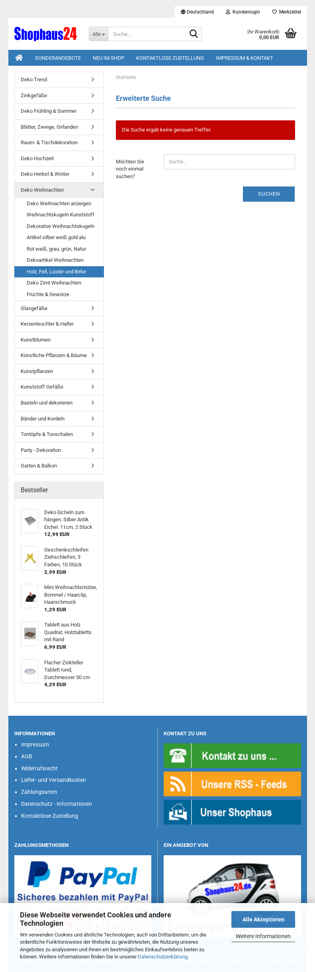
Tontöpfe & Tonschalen (47, 434)
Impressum (35, 744)
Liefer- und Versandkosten (53, 780)
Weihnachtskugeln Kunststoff (60, 215)
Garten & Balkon (39, 466)
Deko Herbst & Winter (45, 174)
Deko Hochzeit (37, 158)
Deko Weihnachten (42, 190)
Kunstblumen (36, 340)
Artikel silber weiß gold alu (56, 237)
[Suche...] (98, 34)
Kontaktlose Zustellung (170, 58)
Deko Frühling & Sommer (48, 111)
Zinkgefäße (34, 95)
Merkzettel (286, 12)
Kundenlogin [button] (243, 12)
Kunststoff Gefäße (42, 387)
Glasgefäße (34, 308)
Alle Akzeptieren (263, 919)
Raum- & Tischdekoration (49, 142)
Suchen (269, 194)
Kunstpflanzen (37, 371)
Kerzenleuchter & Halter (47, 324)
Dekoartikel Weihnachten (55, 260)
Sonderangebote (58, 58)
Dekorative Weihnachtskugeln (60, 226)
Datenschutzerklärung (163, 957)
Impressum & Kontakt (244, 58)
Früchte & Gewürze (48, 294)
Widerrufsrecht (39, 768)
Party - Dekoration (41, 450)
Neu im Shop (108, 58)
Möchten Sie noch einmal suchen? (130, 169)
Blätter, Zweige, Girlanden (49, 127)
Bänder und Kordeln (43, 419)
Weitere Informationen (263, 936)
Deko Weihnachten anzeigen (59, 203)
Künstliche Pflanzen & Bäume (54, 355)
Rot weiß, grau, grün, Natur (56, 249)
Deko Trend (34, 79)
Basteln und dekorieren (46, 403)
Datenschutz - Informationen (56, 804)
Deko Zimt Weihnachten (54, 283)
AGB (26, 756)
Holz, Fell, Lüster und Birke (56, 272)
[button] (197, 12)
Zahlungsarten (39, 792)
